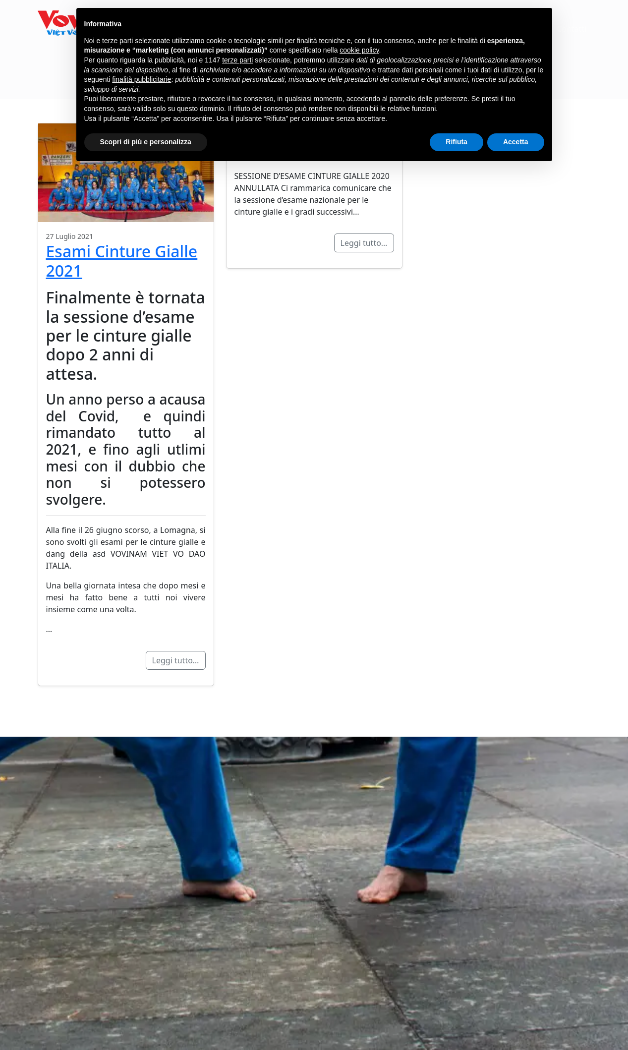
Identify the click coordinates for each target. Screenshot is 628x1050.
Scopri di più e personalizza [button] (145, 142)
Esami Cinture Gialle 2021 (122, 260)
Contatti (571, 28)
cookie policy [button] (359, 50)
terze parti (237, 60)
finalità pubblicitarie (141, 79)
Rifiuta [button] (456, 142)
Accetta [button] (515, 142)
